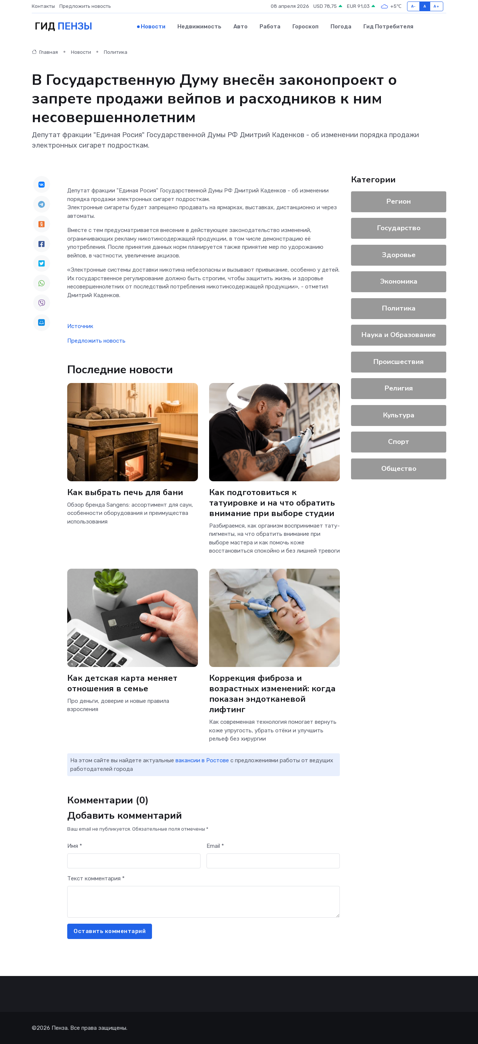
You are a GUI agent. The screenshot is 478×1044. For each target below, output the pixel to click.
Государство (398, 228)
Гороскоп (305, 26)
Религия (399, 388)
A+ (436, 6)
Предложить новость (85, 6)
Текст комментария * (96, 878)
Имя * (74, 846)
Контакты (43, 6)
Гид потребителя (388, 26)
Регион (399, 201)
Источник (80, 326)
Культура (399, 415)
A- (413, 6)
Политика (115, 52)
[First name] (134, 861)
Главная (45, 52)
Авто (240, 26)
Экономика (399, 281)
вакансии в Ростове (202, 760)
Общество (398, 468)
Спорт (398, 442)
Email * (215, 846)
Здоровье (399, 255)
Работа (270, 26)
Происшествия (398, 362)
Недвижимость (199, 26)
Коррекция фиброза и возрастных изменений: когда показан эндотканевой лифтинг (272, 693)
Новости (153, 26)
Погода (340, 26)
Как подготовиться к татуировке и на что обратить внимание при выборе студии (272, 502)
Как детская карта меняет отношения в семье (122, 683)
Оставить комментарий (110, 931)
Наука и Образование (398, 335)
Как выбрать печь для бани (125, 492)
